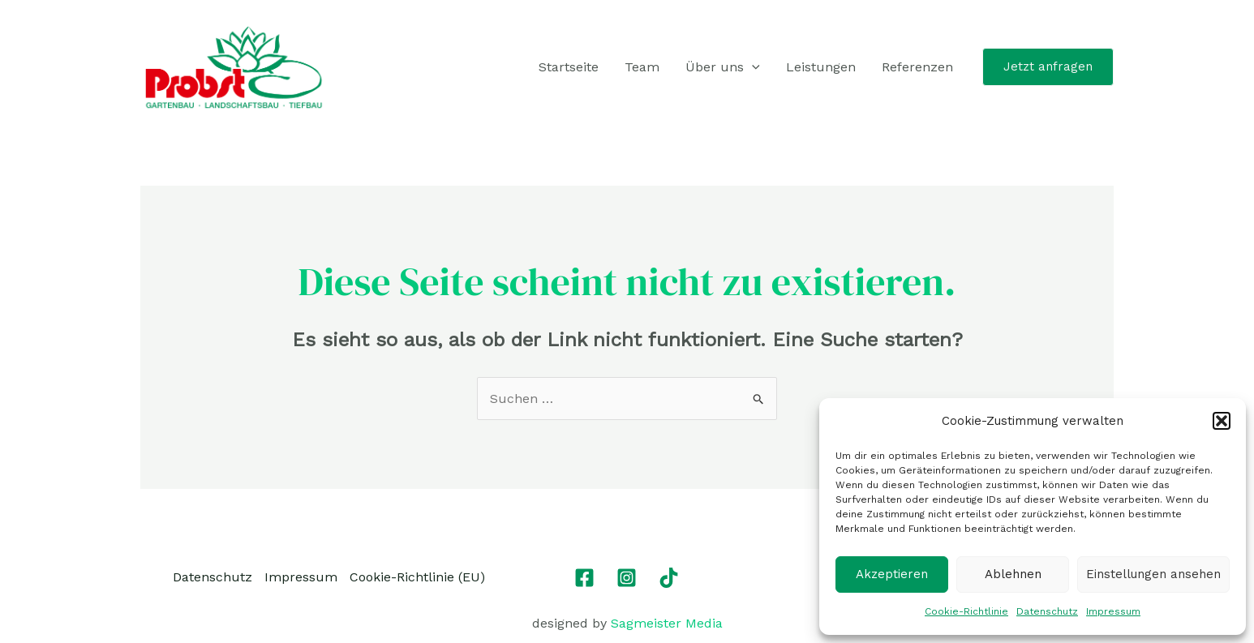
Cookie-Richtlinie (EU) (417, 577)
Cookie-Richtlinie (966, 611)
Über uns (722, 67)
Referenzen (917, 67)
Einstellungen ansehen (1153, 574)
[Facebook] (584, 578)
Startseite (569, 67)
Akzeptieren (892, 574)
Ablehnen (1013, 574)
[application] (752, 67)
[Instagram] (626, 578)
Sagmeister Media (667, 623)
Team (642, 67)
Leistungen (821, 67)
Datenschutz (1047, 611)
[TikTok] (669, 578)
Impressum (1113, 611)
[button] (1221, 421)
